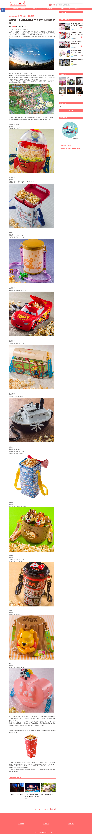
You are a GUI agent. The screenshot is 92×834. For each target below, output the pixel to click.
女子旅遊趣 (22, 16)
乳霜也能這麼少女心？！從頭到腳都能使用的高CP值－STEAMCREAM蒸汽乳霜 (77, 51)
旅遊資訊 (31, 16)
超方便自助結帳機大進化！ (77, 60)
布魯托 (13, 26)
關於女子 (71, 823)
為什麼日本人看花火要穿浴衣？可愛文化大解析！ (77, 33)
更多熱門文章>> (79, 70)
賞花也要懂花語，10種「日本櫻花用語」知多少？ (77, 24)
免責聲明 (21, 823)
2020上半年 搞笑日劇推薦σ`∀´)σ (76, 42)
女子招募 (46, 823)
